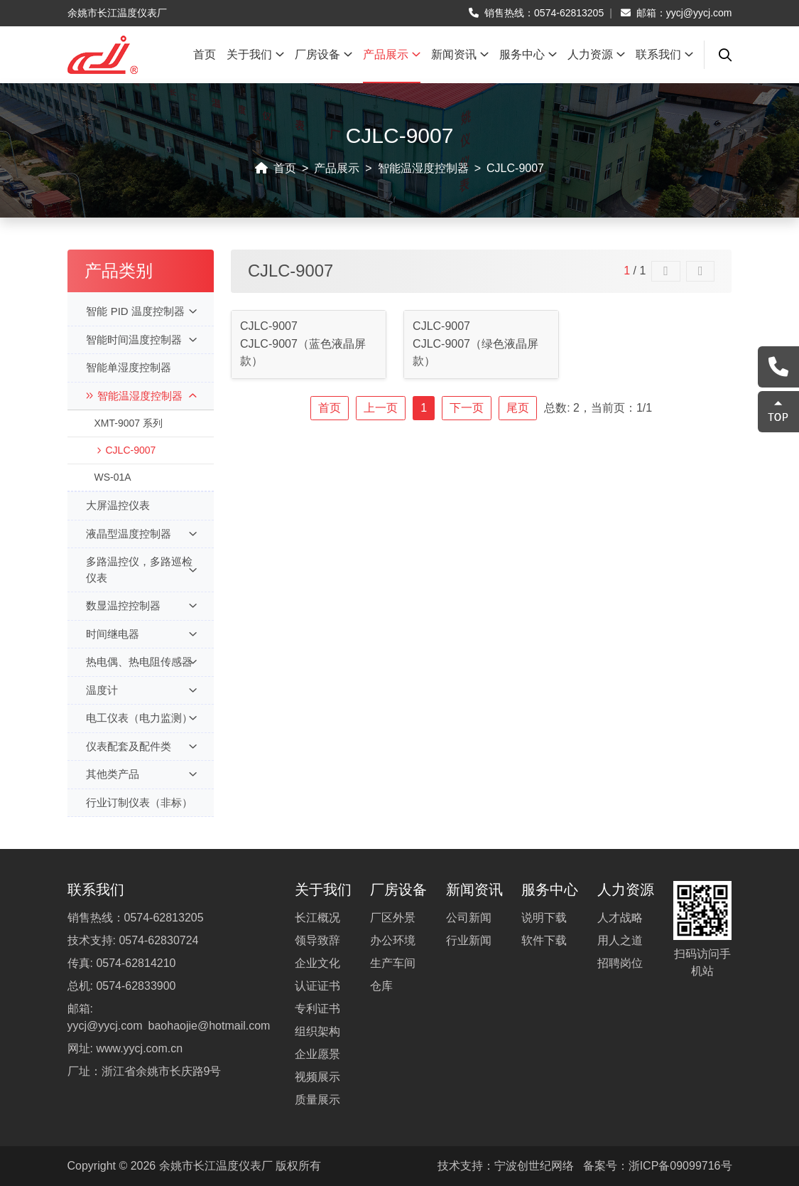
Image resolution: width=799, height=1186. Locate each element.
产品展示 (391, 54)
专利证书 (317, 1009)
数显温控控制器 (141, 606)
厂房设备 (323, 54)
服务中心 (528, 54)
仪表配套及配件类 (141, 747)
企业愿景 (317, 1054)
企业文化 (317, 963)
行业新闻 (468, 940)
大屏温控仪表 (118, 505)
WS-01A (112, 477)
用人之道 (620, 940)
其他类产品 (141, 774)
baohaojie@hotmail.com (209, 1026)
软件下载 (544, 940)
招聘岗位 (620, 963)
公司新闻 (468, 918)
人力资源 (596, 54)
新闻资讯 (460, 54)
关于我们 (255, 54)
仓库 (381, 986)
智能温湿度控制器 (423, 168)
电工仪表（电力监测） (141, 718)
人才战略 (620, 918)
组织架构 (317, 1031)
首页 (204, 54)
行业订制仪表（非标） (139, 802)
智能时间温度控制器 (141, 340)
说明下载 (544, 918)
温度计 (141, 691)
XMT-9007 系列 (128, 423)
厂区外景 (392, 918)
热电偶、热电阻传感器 (141, 662)
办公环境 (392, 940)
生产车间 (392, 963)
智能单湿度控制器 (128, 367)
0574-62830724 (158, 940)
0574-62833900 (135, 986)
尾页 (517, 408)
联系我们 (664, 54)
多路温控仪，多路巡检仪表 (141, 569)
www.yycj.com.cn (139, 1048)
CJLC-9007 (515, 168)
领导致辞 (317, 940)
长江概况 (317, 918)
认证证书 (317, 986)
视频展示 (317, 1077)
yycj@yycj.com (699, 12)
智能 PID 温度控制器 (141, 312)
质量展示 (317, 1100)
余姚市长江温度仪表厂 (216, 1166)
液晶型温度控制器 (141, 534)
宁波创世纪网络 (534, 1166)
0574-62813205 (569, 12)
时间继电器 (141, 634)
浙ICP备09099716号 (680, 1166)
